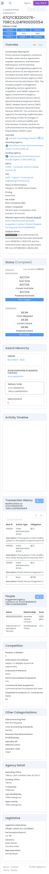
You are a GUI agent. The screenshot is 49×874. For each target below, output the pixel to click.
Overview (9, 30)
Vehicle (11, 356)
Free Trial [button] (41, 3)
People (23, 37)
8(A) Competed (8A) (15, 203)
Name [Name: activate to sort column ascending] (9, 612)
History (9, 37)
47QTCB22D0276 (15, 376)
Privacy (14, 870)
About (6, 867)
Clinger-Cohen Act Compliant (19, 828)
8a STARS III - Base (16, 360)
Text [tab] (40, 45)
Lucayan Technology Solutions (23, 138)
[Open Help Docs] (15, 13)
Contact (15, 867)
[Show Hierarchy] (42, 138)
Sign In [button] (27, 3)
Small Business (12, 737)
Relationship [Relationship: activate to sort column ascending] (30, 612)
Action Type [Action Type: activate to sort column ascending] (21, 524)
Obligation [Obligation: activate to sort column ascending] (36, 524)
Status (23, 30)
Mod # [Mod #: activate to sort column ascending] (9, 524)
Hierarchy (37, 30)
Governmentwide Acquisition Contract (23, 371)
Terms (6, 870)
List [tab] (34, 45)
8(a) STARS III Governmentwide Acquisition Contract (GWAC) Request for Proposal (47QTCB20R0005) (23, 224)
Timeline (9, 33)
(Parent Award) (33, 217)
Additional (38, 37)
